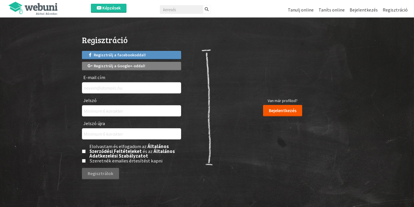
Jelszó (90, 100)
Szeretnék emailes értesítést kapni (125, 160)
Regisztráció (395, 10)
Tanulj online (301, 10)
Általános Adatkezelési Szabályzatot (132, 153)
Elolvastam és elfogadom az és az (132, 151)
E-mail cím (94, 77)
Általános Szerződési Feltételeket (129, 148)
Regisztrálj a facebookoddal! (117, 54)
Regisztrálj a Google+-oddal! (116, 65)
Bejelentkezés (364, 10)
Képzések (109, 8)
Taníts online (332, 10)
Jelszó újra (94, 123)
